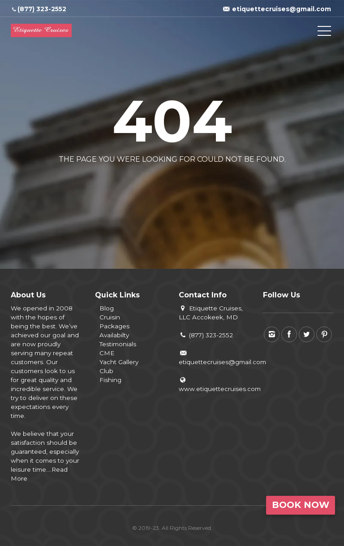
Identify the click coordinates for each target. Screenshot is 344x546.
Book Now (300, 504)
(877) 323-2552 (206, 335)
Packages (114, 326)
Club (106, 370)
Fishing (110, 379)
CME (106, 353)
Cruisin (109, 317)
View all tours (207, 180)
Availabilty (114, 335)
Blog (106, 308)
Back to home (135, 180)
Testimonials (117, 344)
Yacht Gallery (118, 361)
